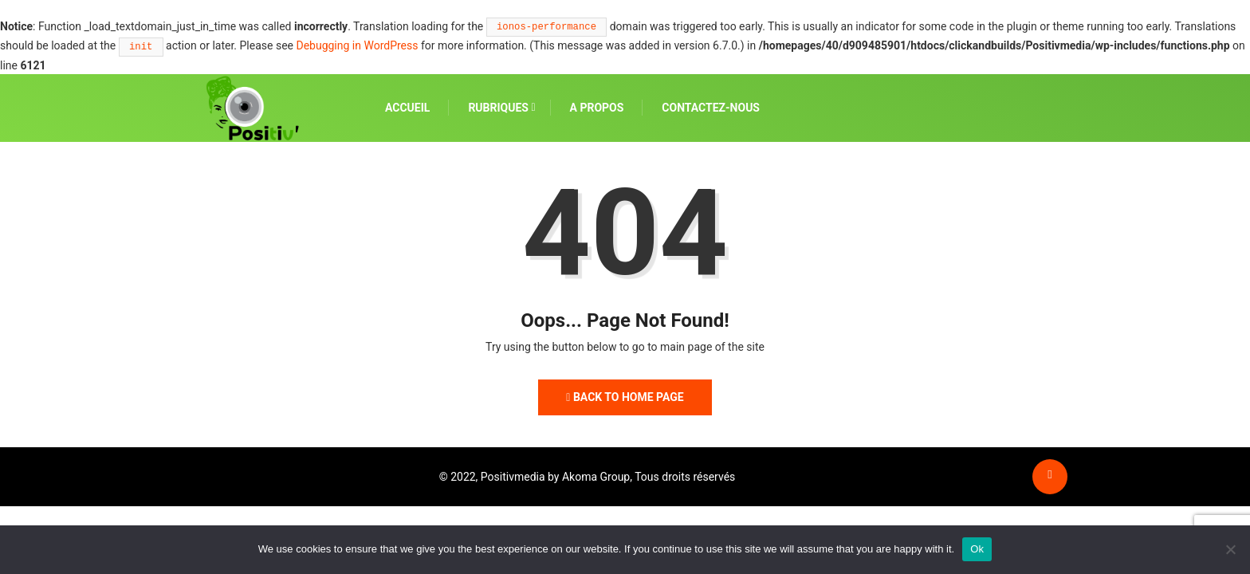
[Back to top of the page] (1049, 474)
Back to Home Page (624, 397)
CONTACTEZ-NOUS (711, 107)
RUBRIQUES (498, 107)
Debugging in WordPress (357, 45)
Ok (977, 549)
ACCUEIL (407, 107)
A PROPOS (597, 107)
